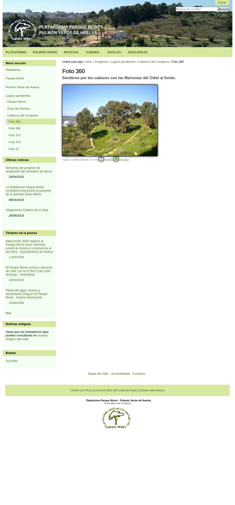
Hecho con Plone (81, 390)
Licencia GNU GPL (107, 390)
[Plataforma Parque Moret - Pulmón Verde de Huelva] (116, 427)
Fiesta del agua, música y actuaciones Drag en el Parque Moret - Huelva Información (29, 296)
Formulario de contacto (117, 403)
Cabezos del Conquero (153, 61)
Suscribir (12, 361)
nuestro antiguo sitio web (27, 337)
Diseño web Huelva (152, 390)
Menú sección (16, 63)
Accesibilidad (120, 373)
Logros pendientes (123, 61)
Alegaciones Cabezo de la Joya (27, 210)
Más (8, 313)
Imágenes (101, 61)
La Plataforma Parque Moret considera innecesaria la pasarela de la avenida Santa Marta (28, 190)
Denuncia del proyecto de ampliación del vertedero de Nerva (29, 169)
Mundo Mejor (129, 390)
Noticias (71, 52)
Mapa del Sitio (98, 373)
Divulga (114, 52)
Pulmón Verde (45, 52)
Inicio (88, 61)
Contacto (138, 373)
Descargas (138, 52)
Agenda (92, 52)
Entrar (222, 2)
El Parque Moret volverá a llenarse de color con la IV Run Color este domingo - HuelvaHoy (29, 274)
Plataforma (16, 52)
